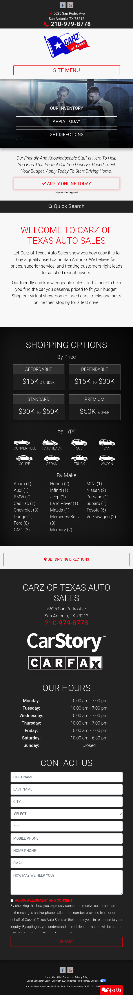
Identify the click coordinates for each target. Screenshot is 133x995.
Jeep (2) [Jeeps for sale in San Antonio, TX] (58, 496)
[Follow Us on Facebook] (63, 5)
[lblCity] (67, 801)
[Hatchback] (52, 445)
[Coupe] (24, 461)
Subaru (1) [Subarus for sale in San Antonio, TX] (96, 503)
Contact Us (68, 977)
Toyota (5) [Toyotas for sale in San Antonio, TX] (96, 510)
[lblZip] (67, 826)
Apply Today (66, 116)
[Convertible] (25, 445)
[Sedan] (52, 461)
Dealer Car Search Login (38, 981)
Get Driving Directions (66, 559)
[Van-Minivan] (107, 445)
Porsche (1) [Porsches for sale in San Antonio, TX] (97, 496)
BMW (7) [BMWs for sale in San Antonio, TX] (22, 496)
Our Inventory (66, 100)
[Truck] (79, 461)
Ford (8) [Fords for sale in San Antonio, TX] (21, 523)
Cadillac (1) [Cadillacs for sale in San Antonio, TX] (24, 503)
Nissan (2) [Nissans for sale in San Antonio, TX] (96, 490)
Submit (66, 942)
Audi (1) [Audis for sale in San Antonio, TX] (21, 490)
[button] (67, 206)
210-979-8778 (71, 24)
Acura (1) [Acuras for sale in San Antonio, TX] (22, 483)
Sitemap (72, 981)
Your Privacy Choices (92, 981)
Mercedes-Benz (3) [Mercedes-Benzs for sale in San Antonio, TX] (65, 520)
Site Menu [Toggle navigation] (66, 70)
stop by (63, 302)
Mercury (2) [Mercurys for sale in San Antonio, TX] (61, 529)
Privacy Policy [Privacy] (82, 977)
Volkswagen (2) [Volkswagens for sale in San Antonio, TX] (101, 516)
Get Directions (67, 133)
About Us (56, 977)
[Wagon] (107, 461)
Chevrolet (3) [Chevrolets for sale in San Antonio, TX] (26, 510)
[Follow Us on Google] (70, 5)
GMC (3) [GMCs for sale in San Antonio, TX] (22, 529)
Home (47, 977)
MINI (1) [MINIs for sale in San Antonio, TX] (94, 483)
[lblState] (67, 814)
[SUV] (79, 445)
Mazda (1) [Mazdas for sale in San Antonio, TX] (59, 510)
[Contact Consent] (12, 900)
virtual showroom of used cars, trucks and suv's (75, 295)
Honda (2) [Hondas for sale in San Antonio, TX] (59, 483)
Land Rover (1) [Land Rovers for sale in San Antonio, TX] (64, 503)
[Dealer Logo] (66, 45)
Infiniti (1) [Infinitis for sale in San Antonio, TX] (59, 490)
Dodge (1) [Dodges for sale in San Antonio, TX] (23, 516)
